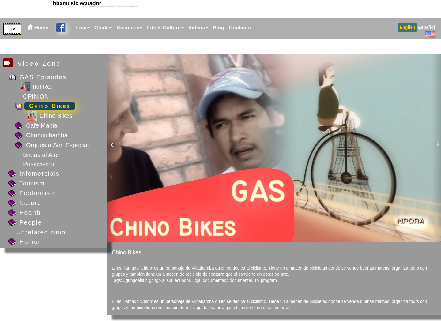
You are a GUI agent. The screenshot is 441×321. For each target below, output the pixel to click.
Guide (103, 42)
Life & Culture (165, 42)
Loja (83, 42)
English (407, 41)
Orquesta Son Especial (57, 145)
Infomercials (39, 173)
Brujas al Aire (41, 154)
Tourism (32, 183)
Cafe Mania (41, 125)
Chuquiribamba (47, 135)
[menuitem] (82, 42)
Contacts (240, 42)
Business (129, 42)
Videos (198, 42)
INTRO (42, 87)
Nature (30, 203)
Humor (30, 241)
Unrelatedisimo (41, 232)
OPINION (36, 96)
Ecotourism (37, 193)
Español (426, 41)
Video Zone (32, 63)
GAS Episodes (42, 77)
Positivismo (38, 164)
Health (30, 212)
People (30, 222)
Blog (218, 42)
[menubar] (162, 42)
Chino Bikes (49, 106)
